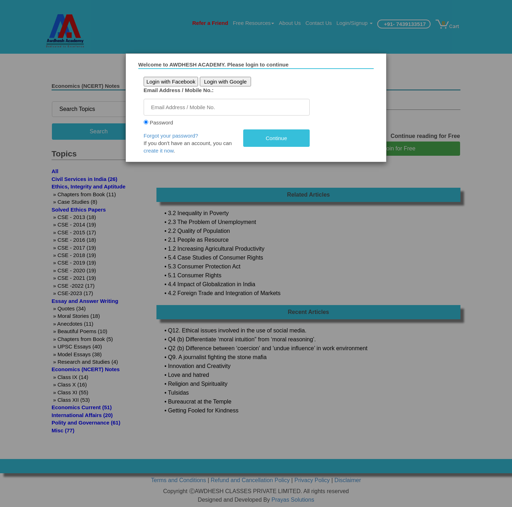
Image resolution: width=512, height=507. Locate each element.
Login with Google (228, 82)
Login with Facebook (173, 82)
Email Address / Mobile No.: (181, 90)
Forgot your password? (173, 136)
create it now (161, 151)
